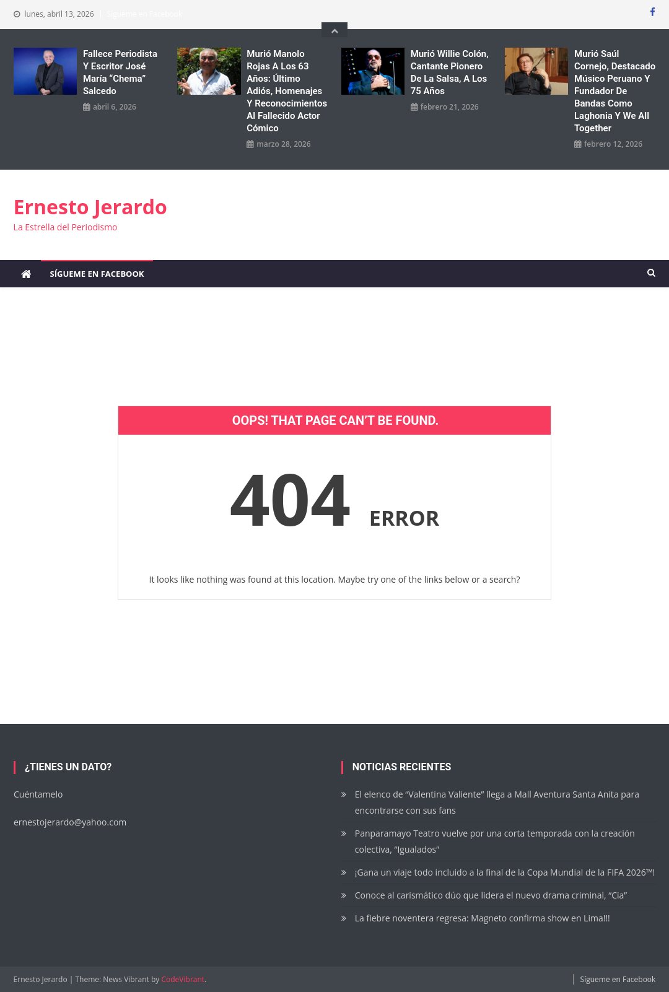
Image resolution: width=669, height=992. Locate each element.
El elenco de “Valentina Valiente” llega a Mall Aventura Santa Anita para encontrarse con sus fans (497, 802)
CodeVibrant (183, 979)
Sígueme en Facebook (145, 14)
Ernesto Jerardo (90, 206)
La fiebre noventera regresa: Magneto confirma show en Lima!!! (482, 918)
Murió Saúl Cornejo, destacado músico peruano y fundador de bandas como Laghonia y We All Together (614, 91)
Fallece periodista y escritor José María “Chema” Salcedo (120, 72)
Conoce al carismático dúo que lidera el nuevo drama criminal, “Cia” (491, 895)
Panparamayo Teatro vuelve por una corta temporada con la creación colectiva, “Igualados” (495, 841)
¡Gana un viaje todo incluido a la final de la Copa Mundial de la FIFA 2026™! (505, 872)
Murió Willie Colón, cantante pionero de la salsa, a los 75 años (450, 72)
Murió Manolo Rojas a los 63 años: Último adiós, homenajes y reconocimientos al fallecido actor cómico (287, 91)
